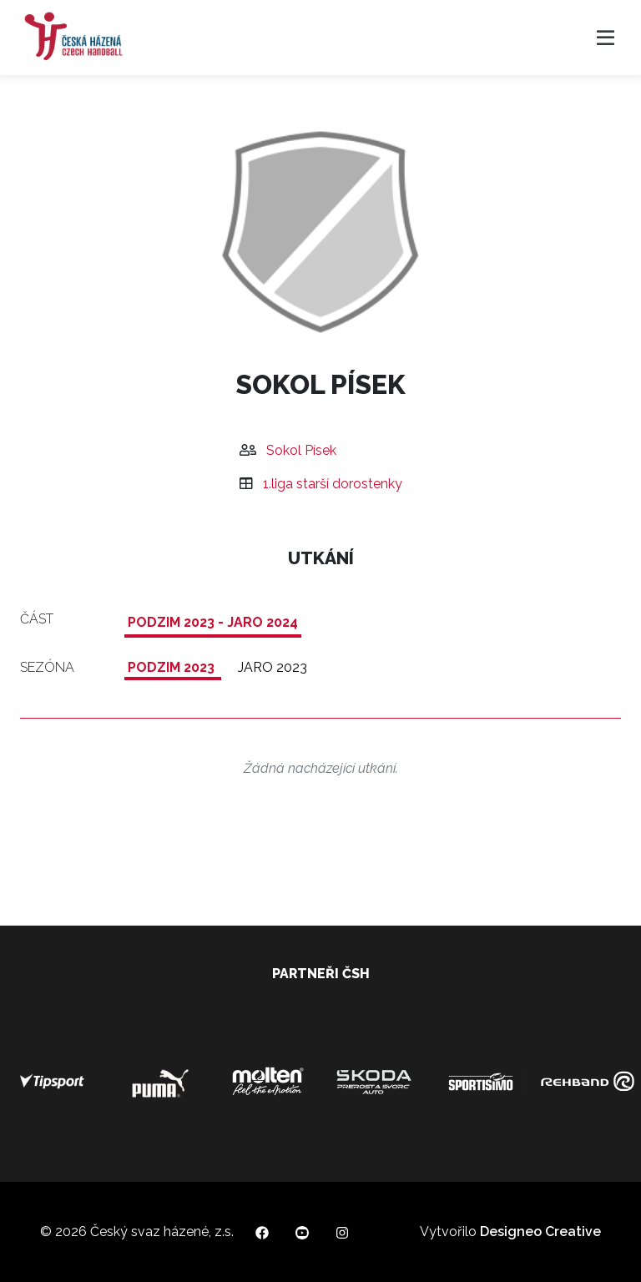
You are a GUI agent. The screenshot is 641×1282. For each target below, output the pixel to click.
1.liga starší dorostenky (332, 484)
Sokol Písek (301, 450)
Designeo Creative (540, 1231)
